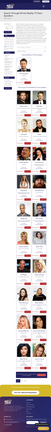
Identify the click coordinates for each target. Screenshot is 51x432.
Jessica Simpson (23, 246)
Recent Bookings (30, 404)
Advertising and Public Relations (8, 62)
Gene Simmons (39, 162)
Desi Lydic (24, 134)
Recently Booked (8, 81)
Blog (27, 411)
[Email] (32, 422)
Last (25, 380)
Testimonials (29, 409)
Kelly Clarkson (39, 303)
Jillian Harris (39, 246)
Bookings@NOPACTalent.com (12, 422)
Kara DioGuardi (23, 303)
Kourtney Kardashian (39, 331)
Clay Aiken (39, 106)
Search (9, 18)
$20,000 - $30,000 (9, 41)
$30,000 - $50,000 (9, 43)
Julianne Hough (39, 274)
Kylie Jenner (23, 359)
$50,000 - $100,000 (9, 45)
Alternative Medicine (7, 70)
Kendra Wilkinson (24, 331)
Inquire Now (43, 428)
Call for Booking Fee (8, 49)
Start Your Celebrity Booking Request (25, 392)
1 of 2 (18, 380)
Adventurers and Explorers (8, 59)
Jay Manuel (23, 218)
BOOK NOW (27, 82)
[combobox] (31, 51)
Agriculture (7, 64)
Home (5, 18)
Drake (39, 134)
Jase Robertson (39, 190)
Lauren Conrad (39, 359)
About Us (28, 402)
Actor (6, 57)
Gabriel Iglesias (23, 162)
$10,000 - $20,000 (9, 39)
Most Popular (7, 79)
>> (21, 380)
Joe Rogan (24, 274)
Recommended (7, 85)
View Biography (20, 82)
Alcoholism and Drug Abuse (8, 67)
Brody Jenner (24, 106)
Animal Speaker (8, 72)
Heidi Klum (24, 190)
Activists (6, 55)
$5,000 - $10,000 (8, 38)
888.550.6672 (9, 424)
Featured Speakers (30, 406)
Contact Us (28, 413)
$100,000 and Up (8, 46)
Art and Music (8, 73)
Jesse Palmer (39, 218)
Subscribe (43, 422)
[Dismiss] (38, 427)
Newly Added (7, 83)
